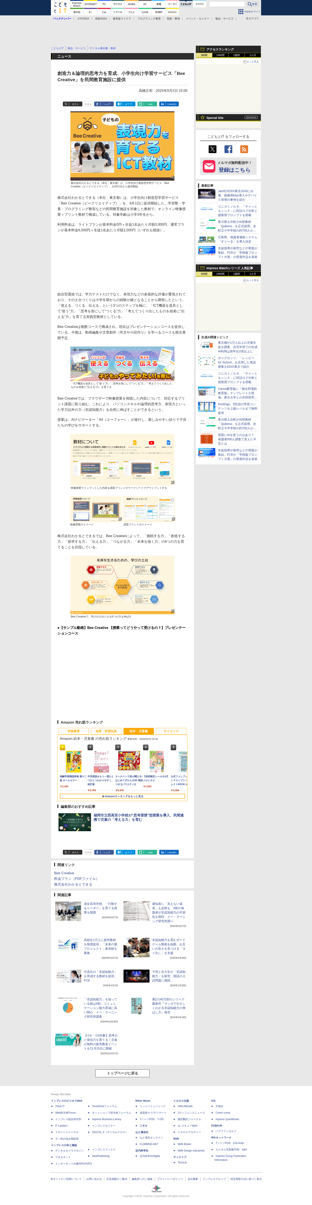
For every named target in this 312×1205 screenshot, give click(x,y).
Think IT (60, 1106)
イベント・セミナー (197, 18)
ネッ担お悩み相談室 (67, 1138)
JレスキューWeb (187, 1125)
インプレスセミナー (103, 1125)
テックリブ (179, 1157)
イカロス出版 (181, 1100)
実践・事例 (173, 18)
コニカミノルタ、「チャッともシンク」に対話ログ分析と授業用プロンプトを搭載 (237, 211)
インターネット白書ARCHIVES (73, 1163)
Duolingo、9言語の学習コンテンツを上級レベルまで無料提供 (237, 408)
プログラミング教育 (149, 18)
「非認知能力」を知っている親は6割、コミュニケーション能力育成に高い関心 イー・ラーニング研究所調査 (100, 1008)
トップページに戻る (122, 1073)
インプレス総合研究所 (68, 1119)
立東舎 (144, 1125)
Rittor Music (142, 1100)
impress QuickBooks (227, 1119)
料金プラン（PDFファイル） (76, 879)
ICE (213, 1100)
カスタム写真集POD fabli (231, 1149)
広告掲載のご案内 (116, 1179)
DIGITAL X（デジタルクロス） (110, 1132)
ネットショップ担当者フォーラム (111, 1112)
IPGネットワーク (221, 1137)
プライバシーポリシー (170, 1179)
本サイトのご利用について (66, 1179)
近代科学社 (141, 1150)
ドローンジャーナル (67, 1132)
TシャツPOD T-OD (152, 1119)
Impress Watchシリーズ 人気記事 (229, 268)
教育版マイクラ (122, 18)
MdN (176, 1138)
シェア (106, 104)
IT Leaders (61, 1125)
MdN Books (184, 1144)
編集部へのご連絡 (142, 1179)
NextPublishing (100, 1156)
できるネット (63, 1157)
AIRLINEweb (185, 1106)
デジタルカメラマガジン (69, 1150)
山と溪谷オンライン (151, 1137)
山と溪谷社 (141, 1132)
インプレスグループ (214, 1179)
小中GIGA (83, 18)
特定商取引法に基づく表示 (246, 1179)
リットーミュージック (153, 1106)
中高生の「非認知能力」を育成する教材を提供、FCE (100, 976)
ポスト (75, 104)
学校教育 (74, 731)
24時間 (220, 55)
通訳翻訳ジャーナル (189, 1119)
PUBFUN (216, 1125)
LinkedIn (172, 104)
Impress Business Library (106, 1119)
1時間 (204, 55)
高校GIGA (101, 18)
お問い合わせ (94, 1179)
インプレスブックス (103, 1149)
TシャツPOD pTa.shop (230, 1143)
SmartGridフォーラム (104, 1106)
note (150, 104)
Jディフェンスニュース (191, 1112)
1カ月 (253, 55)
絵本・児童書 (139, 731)
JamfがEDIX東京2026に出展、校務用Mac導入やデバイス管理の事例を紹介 (237, 195)
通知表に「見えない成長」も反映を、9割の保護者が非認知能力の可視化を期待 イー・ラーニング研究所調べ (168, 912)
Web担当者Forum (65, 1112)
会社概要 (193, 1179)
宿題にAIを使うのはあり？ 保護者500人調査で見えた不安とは (237, 439)
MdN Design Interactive (191, 1150)
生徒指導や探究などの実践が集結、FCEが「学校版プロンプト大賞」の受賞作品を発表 (237, 252)
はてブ (128, 104)
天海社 (219, 1106)
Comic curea (223, 1112)
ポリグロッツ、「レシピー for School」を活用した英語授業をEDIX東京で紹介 (237, 362)
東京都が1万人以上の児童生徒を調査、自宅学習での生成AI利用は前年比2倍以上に (237, 347)
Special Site (215, 118)
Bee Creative (64, 873)
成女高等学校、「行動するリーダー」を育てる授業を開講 (100, 908)
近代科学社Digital (150, 1156)
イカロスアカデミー (189, 1132)
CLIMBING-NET (149, 1144)
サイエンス (171, 731)
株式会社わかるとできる (73, 884)
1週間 (236, 55)
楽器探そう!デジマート (153, 1112)
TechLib (182, 1162)
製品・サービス (224, 18)
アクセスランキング (220, 49)
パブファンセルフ (226, 1131)
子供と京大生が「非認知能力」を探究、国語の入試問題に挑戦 (168, 976)
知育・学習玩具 (106, 731)
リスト (88, 104)
